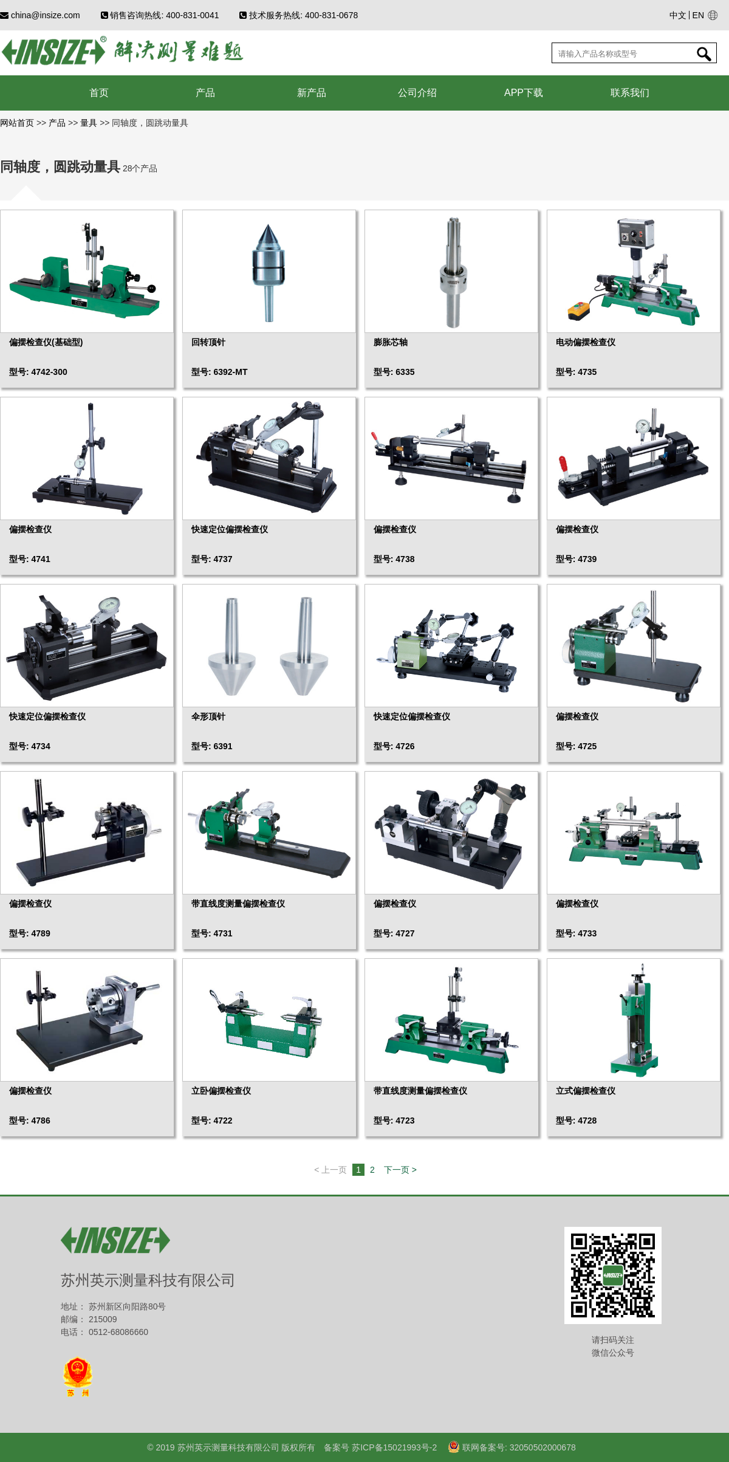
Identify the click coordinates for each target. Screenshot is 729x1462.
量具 (88, 123)
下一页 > (400, 1170)
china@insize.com (40, 15)
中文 (677, 15)
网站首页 (18, 123)
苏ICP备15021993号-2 (393, 1447)
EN (698, 15)
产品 (57, 123)
